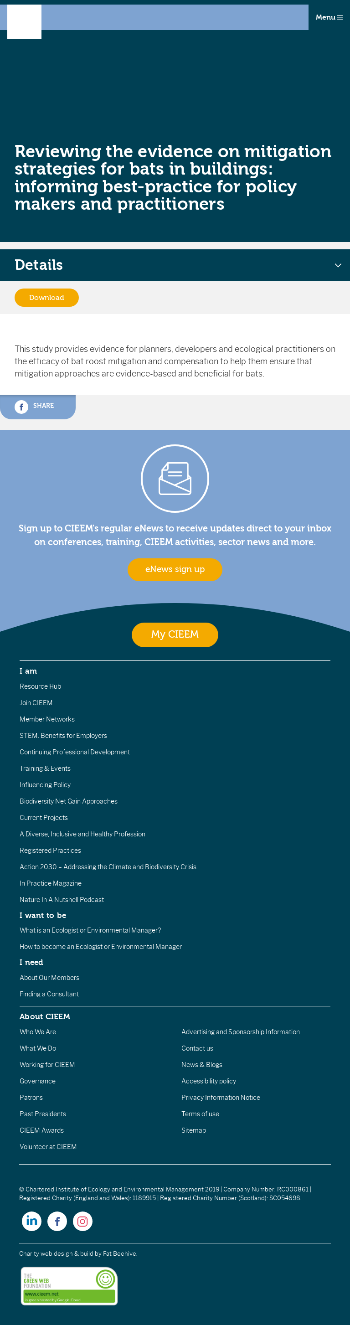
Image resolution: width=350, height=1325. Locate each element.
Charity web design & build (56, 1253)
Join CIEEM (36, 703)
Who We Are (38, 1032)
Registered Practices (50, 850)
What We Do (38, 1048)
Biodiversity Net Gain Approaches (69, 801)
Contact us (197, 1048)
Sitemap (193, 1130)
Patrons (31, 1097)
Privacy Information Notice (220, 1097)
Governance (38, 1081)
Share (34, 407)
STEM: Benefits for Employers (63, 736)
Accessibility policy (208, 1081)
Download (46, 298)
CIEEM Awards (42, 1130)
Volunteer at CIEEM (48, 1147)
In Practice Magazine (51, 883)
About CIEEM (45, 1016)
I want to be (43, 915)
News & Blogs (201, 1065)
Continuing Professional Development (75, 752)
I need (31, 962)
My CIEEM (175, 634)
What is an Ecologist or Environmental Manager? (90, 930)
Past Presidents (43, 1114)
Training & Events (45, 768)
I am (28, 670)
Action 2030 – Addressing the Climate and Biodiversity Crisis (108, 867)
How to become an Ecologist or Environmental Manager (101, 947)
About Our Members (49, 978)
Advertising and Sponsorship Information (240, 1032)
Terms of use (200, 1114)
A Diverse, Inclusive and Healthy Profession (82, 834)
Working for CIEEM (47, 1065)
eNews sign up (175, 569)
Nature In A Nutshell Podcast (62, 900)
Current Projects (44, 818)
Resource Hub (40, 686)
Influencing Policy (45, 785)
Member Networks (47, 719)
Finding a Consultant (49, 994)
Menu (329, 17)
